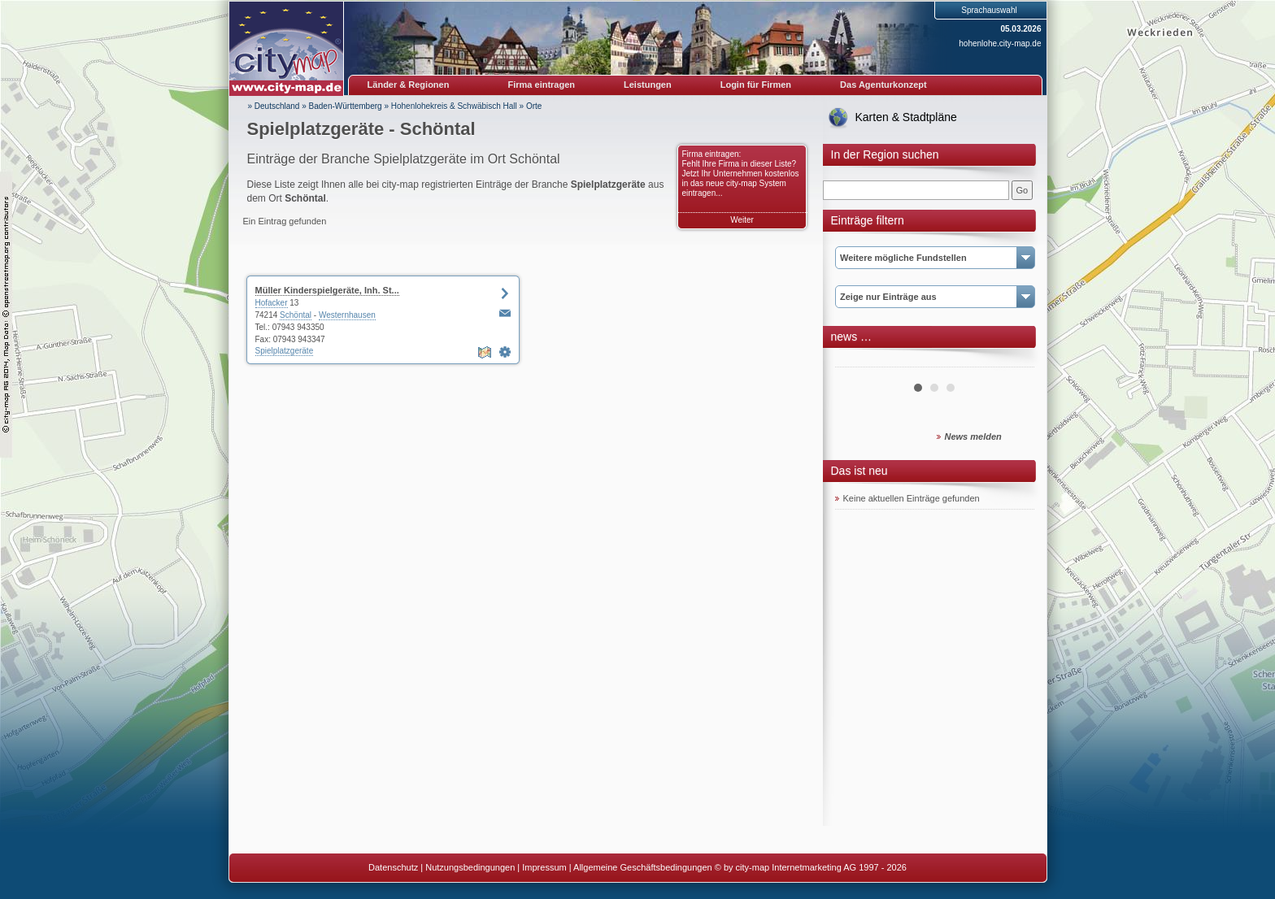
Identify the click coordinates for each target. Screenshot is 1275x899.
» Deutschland (274, 106)
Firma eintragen (542, 84)
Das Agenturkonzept (883, 84)
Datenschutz (393, 867)
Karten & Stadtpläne (906, 117)
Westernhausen (347, 315)
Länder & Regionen (409, 84)
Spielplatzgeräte (284, 350)
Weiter (742, 219)
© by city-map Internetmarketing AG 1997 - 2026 (811, 867)
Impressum (544, 867)
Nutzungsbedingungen (470, 867)
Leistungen (648, 84)
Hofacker (271, 302)
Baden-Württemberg (345, 106)
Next (1013, 361)
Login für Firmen (755, 84)
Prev (856, 361)
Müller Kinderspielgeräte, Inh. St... (327, 290)
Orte (534, 106)
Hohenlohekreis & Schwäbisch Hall (454, 106)
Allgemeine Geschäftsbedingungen (642, 867)
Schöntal (295, 315)
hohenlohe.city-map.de (1000, 43)
